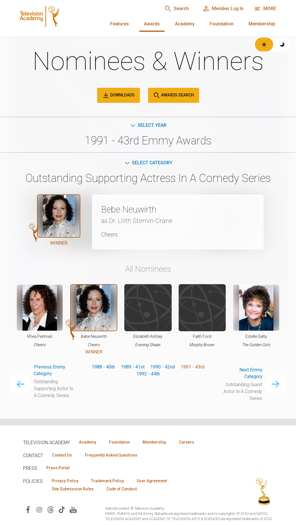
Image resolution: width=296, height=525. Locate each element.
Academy (185, 24)
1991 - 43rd (192, 367)
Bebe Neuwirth (130, 209)
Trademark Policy (109, 481)
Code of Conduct (124, 489)
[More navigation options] (265, 9)
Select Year (148, 125)
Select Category (148, 163)
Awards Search (173, 95)
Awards (152, 24)
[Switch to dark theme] (282, 44)
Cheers (110, 234)
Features (119, 24)
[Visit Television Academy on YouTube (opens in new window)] (73, 510)
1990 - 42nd (162, 367)
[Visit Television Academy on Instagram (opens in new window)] (39, 510)
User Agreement (155, 481)
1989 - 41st (133, 367)
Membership (262, 24)
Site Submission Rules (73, 489)
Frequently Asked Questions (112, 455)
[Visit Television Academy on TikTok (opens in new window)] (62, 510)
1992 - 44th (148, 374)
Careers (191, 442)
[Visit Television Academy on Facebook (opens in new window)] (28, 510)
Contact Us (62, 455)
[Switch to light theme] (264, 44)
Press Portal (58, 468)
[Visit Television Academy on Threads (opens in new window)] (51, 510)
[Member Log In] (222, 9)
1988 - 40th (103, 367)
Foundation (222, 24)
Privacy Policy (65, 481)
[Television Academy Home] (57, 17)
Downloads (118, 95)
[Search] (174, 9)
